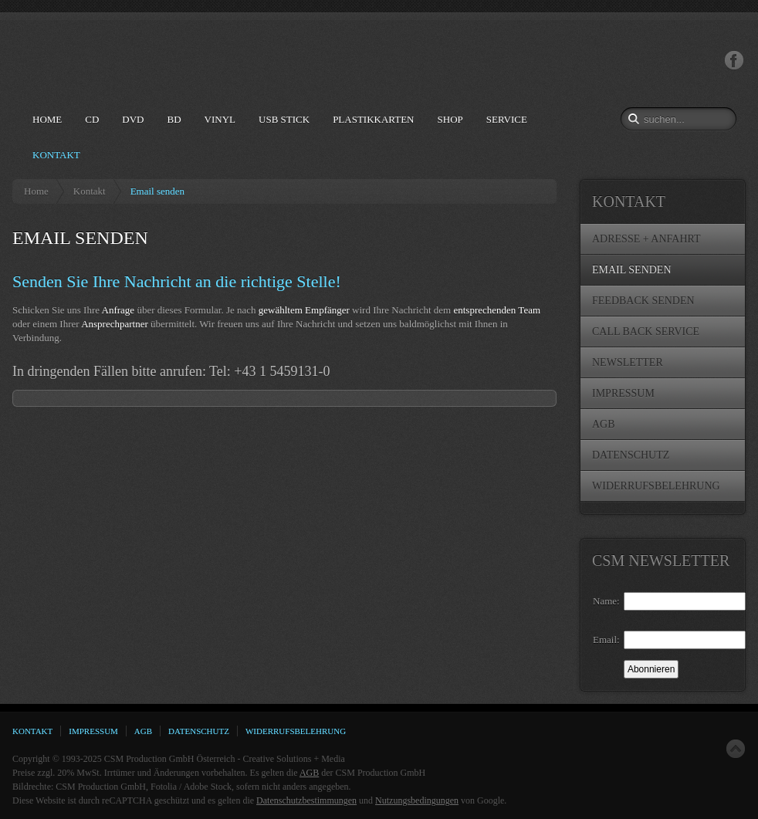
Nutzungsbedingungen (417, 800)
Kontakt (89, 191)
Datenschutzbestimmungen (306, 800)
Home (36, 191)
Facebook (734, 60)
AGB (309, 772)
